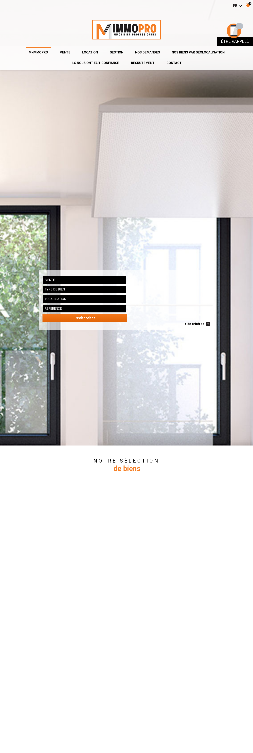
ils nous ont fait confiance (93, 57)
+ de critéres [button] (193, 543)
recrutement (144, 57)
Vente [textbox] (54, 537)
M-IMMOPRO (32, 46)
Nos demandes (147, 46)
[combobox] (63, 537)
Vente (60, 46)
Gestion (114, 46)
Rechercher (193, 537)
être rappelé (235, 36)
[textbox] (96, 537)
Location (86, 46)
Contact (177, 57)
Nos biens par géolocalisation (202, 46)
